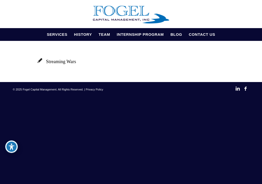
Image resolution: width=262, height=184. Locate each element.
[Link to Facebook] (245, 91)
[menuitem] (57, 34)
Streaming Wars (61, 61)
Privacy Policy (94, 89)
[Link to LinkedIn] (238, 91)
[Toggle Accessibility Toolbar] (11, 147)
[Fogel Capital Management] (131, 14)
